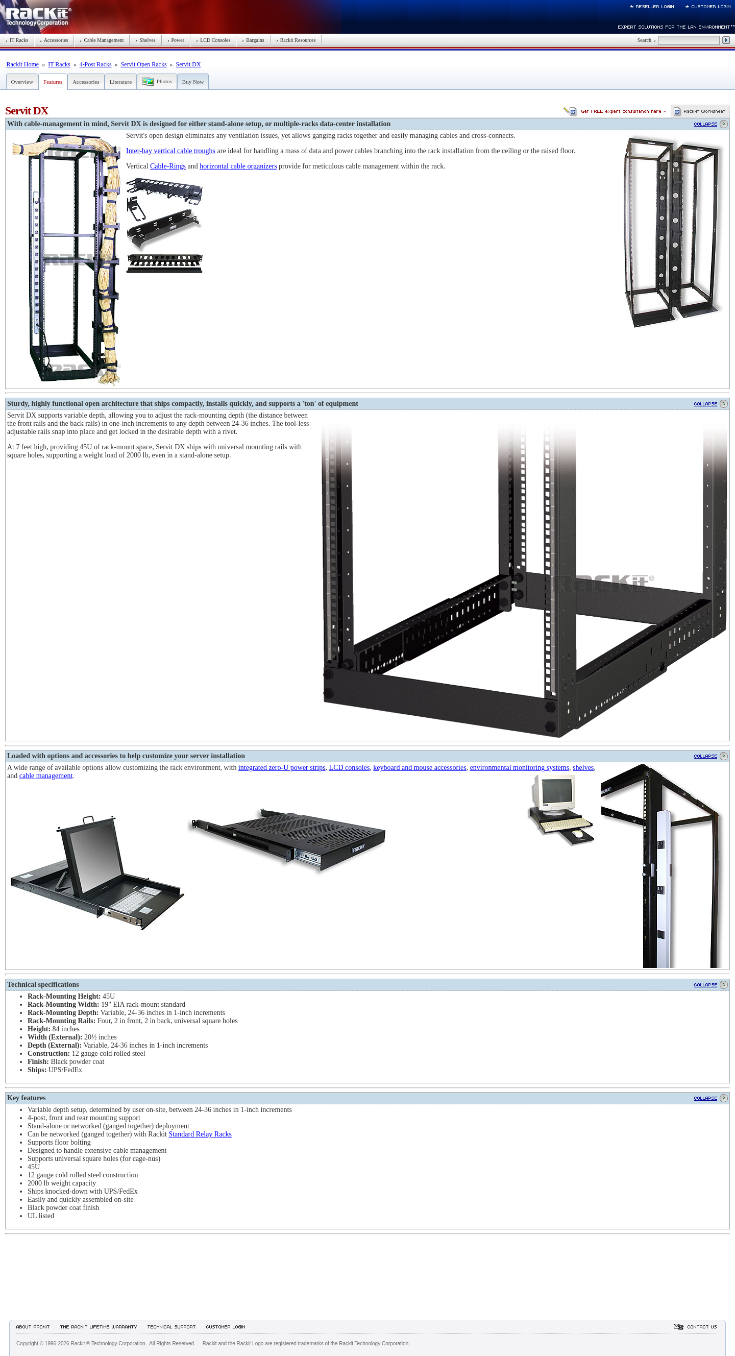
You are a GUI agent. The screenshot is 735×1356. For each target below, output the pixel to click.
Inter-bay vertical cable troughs (170, 151)
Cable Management (102, 40)
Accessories (54, 40)
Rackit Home (23, 64)
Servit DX (188, 64)
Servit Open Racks (144, 64)
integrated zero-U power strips (282, 767)
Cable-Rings (168, 166)
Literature (121, 82)
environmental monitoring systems (519, 767)
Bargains (253, 40)
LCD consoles (349, 767)
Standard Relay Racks (200, 1134)
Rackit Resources (296, 40)
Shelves (145, 40)
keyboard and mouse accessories (419, 767)
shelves (583, 767)
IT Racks (17, 40)
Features (52, 82)
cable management (46, 776)
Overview (22, 82)
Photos (164, 81)
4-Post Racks (96, 64)
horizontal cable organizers (238, 166)
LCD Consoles (213, 40)
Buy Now (193, 82)
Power (176, 40)
